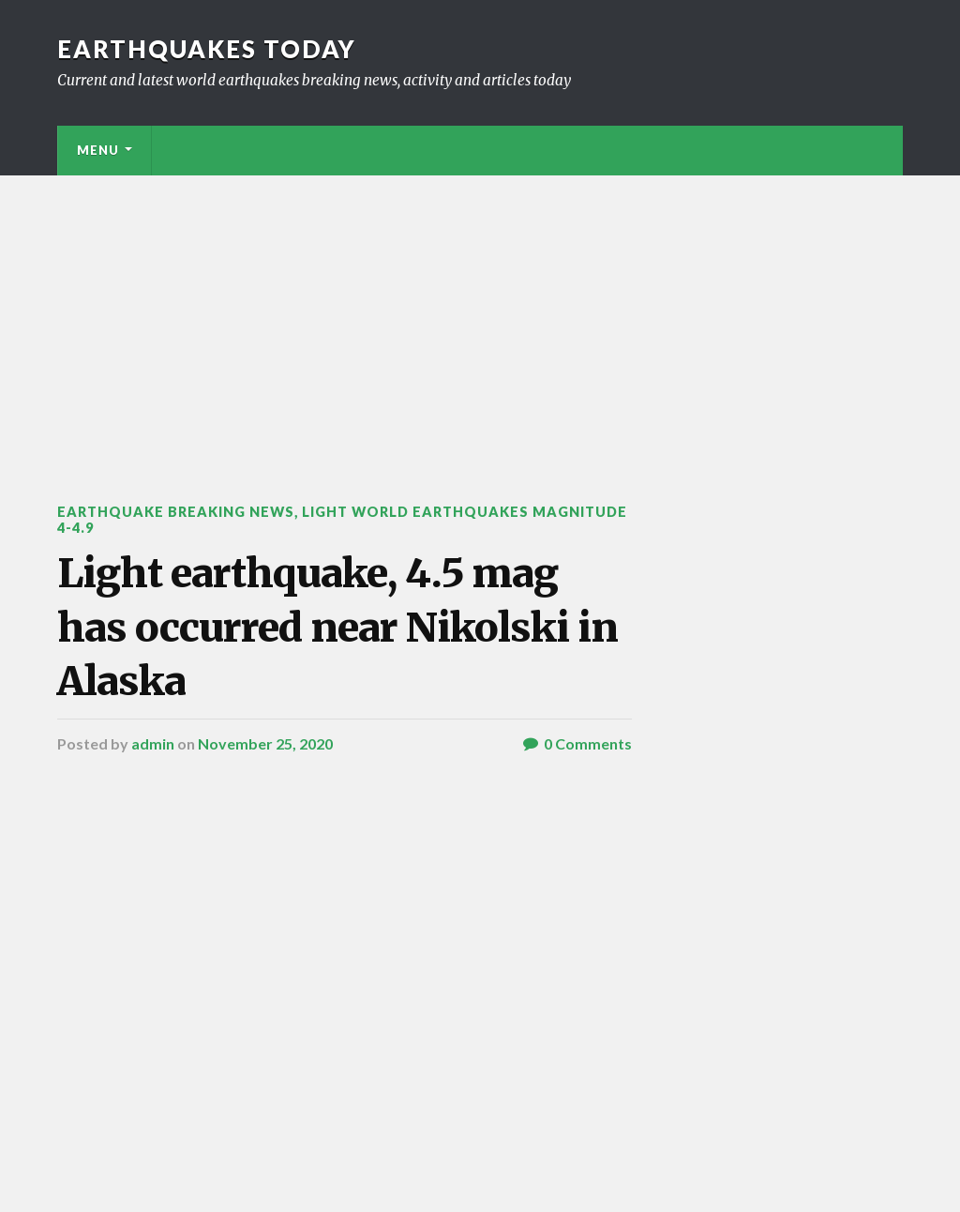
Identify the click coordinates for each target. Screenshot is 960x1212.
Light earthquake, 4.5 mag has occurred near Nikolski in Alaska (337, 627)
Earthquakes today (206, 49)
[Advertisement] (480, 316)
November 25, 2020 (265, 743)
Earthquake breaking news (175, 512)
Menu (98, 150)
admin (152, 743)
